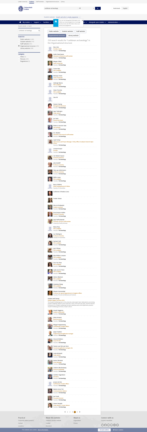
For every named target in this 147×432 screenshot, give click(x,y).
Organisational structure (52, 1)
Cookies (48, 423)
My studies (26, 22)
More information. (43, 430)
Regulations (29, 61)
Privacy (76, 423)
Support (36, 22)
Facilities (46, 22)
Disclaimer (49, 426)
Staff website (29, 44)
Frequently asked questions (26, 420)
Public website (29, 39)
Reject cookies (118, 430)
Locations (21, 426)
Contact (20, 423)
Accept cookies (104, 430)
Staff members (40, 1)
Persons (29, 59)
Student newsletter (106, 420)
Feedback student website (53, 420)
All (80, 8)
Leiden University (22, 1)
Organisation (77, 420)
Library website (29, 48)
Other (29, 57)
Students (31, 1)
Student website (22, 26)
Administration (113, 22)
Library (63, 1)
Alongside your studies (96, 22)
